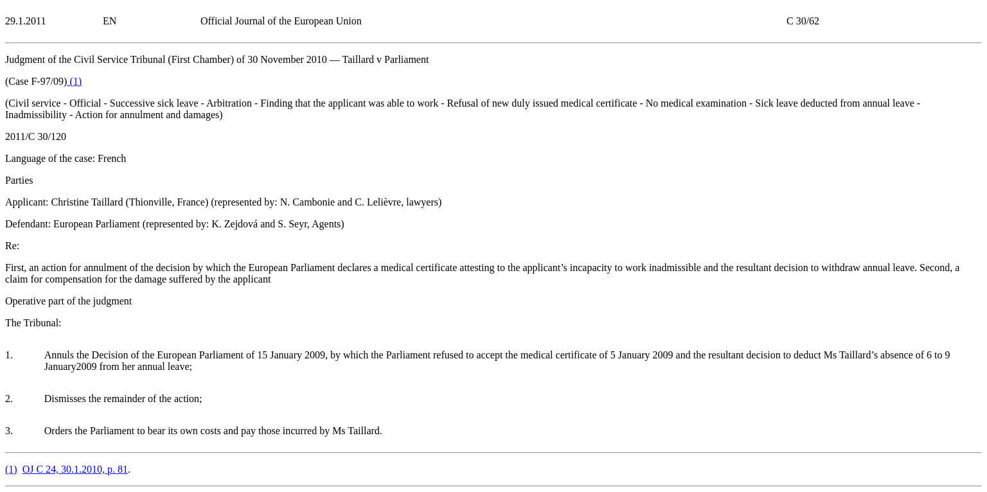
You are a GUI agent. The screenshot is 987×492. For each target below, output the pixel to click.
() (74, 81)
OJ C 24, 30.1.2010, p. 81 (75, 469)
